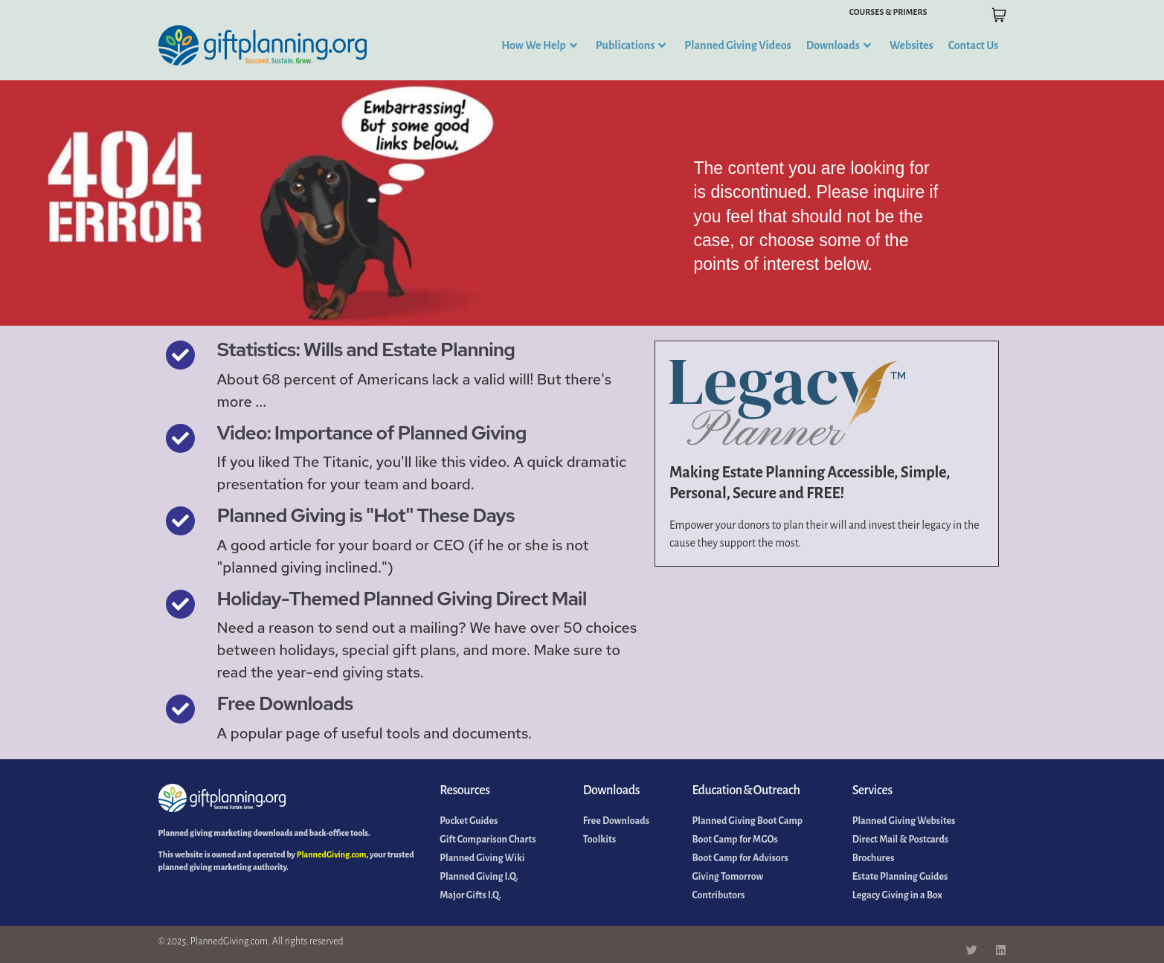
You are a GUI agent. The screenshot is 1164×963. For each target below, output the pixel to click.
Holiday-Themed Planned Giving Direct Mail (402, 598)
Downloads (838, 45)
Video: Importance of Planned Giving (372, 432)
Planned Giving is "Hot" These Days (366, 515)
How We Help (539, 45)
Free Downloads (285, 703)
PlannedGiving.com (332, 854)
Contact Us (973, 45)
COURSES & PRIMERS (888, 11)
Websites (911, 45)
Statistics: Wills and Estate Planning (366, 349)
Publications (631, 45)
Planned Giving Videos (737, 45)
